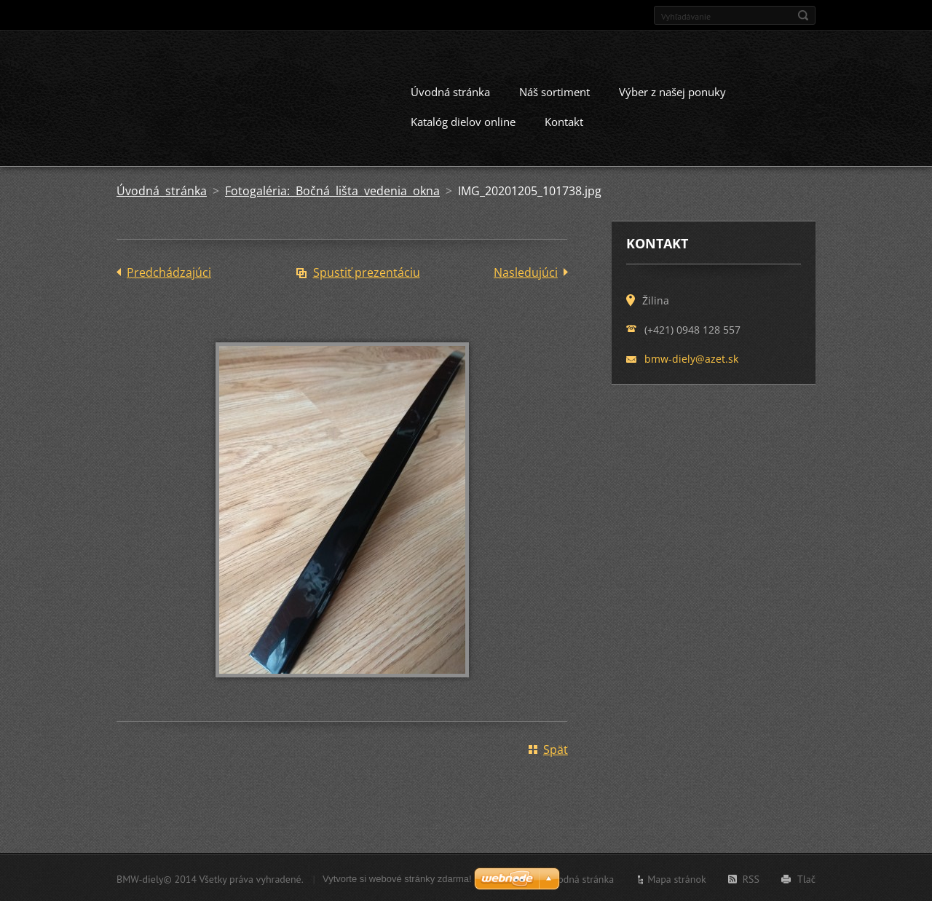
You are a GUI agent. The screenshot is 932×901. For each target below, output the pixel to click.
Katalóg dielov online (463, 120)
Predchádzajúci (169, 271)
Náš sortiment (554, 90)
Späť (555, 748)
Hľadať (803, 15)
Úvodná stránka (450, 90)
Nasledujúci (526, 271)
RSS (751, 877)
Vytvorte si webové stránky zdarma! (397, 877)
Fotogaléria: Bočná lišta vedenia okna (332, 189)
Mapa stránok (676, 877)
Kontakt (564, 120)
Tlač (806, 877)
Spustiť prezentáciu (366, 271)
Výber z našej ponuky (672, 90)
